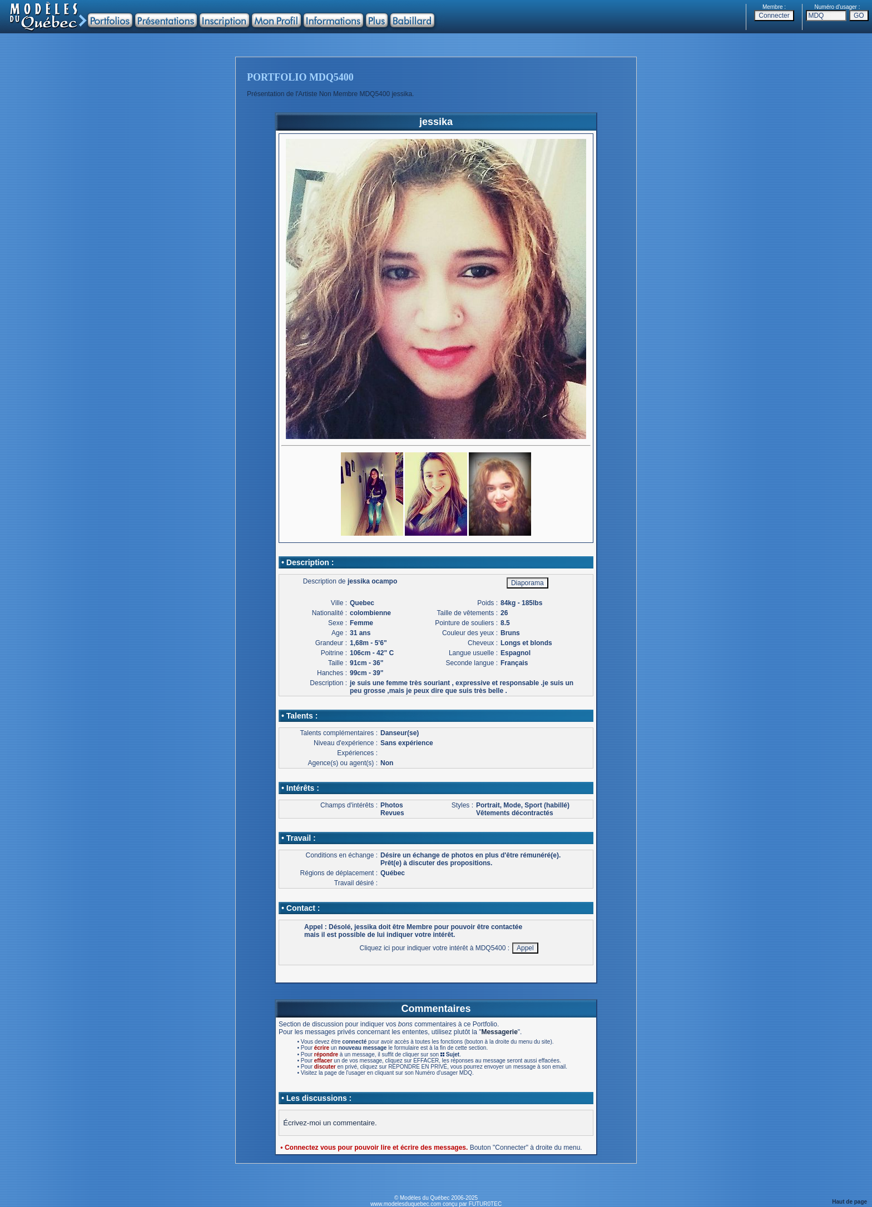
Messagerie (499, 1032)
